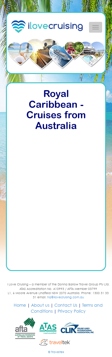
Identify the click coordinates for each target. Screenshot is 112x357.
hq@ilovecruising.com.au (65, 297)
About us (40, 305)
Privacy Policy (72, 311)
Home (20, 305)
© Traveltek (56, 352)
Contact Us (65, 305)
